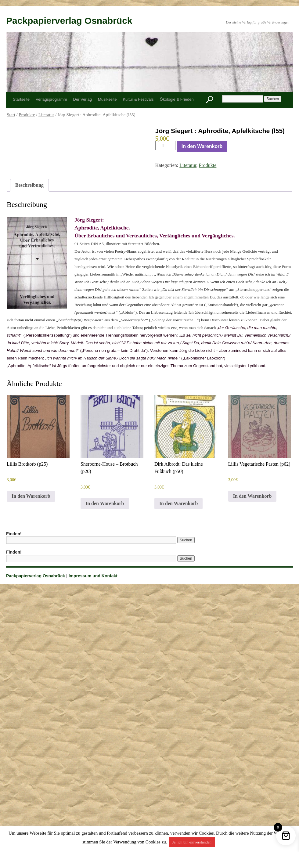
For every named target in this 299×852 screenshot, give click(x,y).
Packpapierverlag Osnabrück (69, 21)
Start (11, 114)
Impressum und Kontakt (93, 575)
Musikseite (107, 99)
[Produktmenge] (165, 145)
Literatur (46, 114)
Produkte (27, 114)
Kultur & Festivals (138, 99)
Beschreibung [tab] (29, 185)
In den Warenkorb (202, 146)
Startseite (21, 99)
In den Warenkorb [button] (31, 496)
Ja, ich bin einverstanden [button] (192, 842)
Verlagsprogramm (51, 99)
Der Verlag (82, 99)
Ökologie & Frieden (177, 99)
